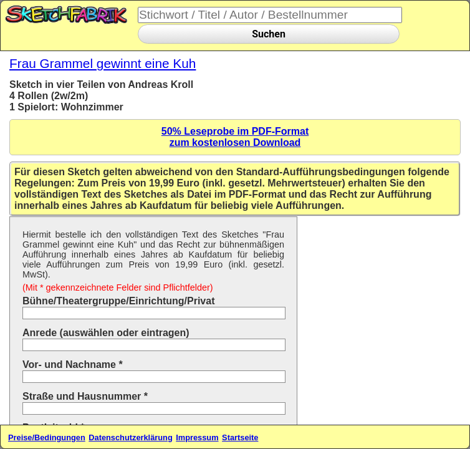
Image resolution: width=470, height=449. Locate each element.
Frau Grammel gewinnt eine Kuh (102, 63)
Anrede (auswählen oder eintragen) (105, 332)
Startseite (240, 437)
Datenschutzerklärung (130, 437)
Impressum (197, 437)
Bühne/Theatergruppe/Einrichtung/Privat (118, 301)
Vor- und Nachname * (72, 364)
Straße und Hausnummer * (85, 396)
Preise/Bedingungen (46, 437)
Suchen (268, 34)
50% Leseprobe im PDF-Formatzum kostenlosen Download (235, 137)
